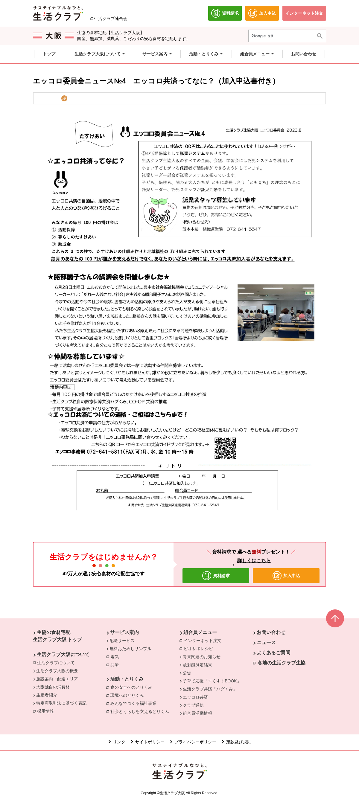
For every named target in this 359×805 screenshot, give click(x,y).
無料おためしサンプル (130, 648)
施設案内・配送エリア (57, 678)
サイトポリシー (150, 742)
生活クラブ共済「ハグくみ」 (210, 689)
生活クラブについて (57, 662)
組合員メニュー (200, 632)
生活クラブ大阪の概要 (57, 670)
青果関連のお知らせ (201, 656)
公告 (187, 672)
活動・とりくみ (127, 678)
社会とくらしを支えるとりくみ (141, 711)
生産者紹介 (46, 695)
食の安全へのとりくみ (132, 687)
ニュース (266, 642)
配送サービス (122, 640)
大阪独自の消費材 (53, 686)
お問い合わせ (271, 632)
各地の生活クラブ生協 (281, 662)
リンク (119, 742)
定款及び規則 (238, 742)
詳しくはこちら (254, 560)
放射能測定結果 (197, 664)
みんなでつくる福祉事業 (134, 703)
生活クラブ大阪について (63, 654)
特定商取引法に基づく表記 (61, 703)
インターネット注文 (204, 640)
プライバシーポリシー (195, 742)
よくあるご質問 (273, 652)
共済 (116, 664)
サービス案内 (124, 632)
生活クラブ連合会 (110, 18)
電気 (116, 656)
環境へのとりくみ (128, 695)
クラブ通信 (193, 705)
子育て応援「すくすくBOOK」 (212, 681)
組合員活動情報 (197, 713)
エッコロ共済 (195, 697)
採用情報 (45, 711)
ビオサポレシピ (200, 648)
